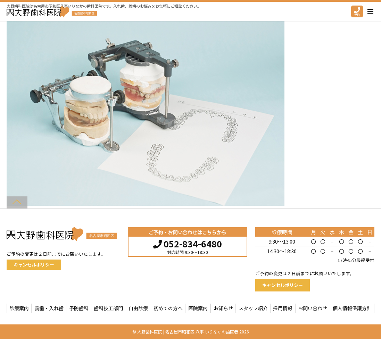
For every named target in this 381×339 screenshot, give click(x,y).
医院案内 (198, 308)
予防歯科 (79, 308)
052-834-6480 (187, 242)
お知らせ (223, 308)
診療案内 (19, 308)
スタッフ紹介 (253, 308)
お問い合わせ (312, 308)
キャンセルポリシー (34, 264)
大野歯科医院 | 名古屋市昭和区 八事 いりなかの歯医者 (187, 331)
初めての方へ (168, 308)
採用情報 (282, 308)
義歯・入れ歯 (49, 308)
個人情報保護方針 (352, 308)
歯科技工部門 (108, 308)
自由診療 (138, 308)
